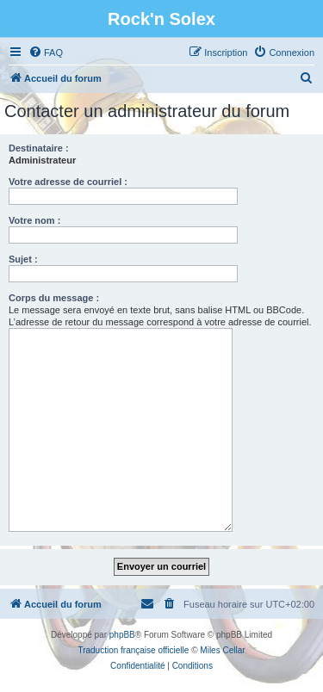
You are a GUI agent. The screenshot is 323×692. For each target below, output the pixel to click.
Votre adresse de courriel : (68, 181)
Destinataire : (39, 148)
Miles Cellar (222, 650)
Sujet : (23, 259)
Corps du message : (54, 298)
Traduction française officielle (133, 650)
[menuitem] (45, 52)
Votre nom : (34, 220)
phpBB (122, 634)
